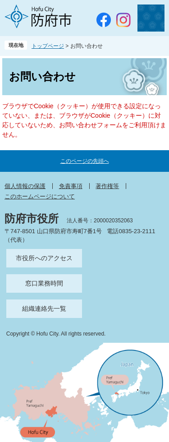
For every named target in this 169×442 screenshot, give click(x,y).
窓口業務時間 (44, 283)
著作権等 (107, 186)
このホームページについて (40, 196)
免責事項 (70, 186)
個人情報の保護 (25, 186)
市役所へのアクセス (44, 258)
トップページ (48, 46)
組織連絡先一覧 (44, 308)
